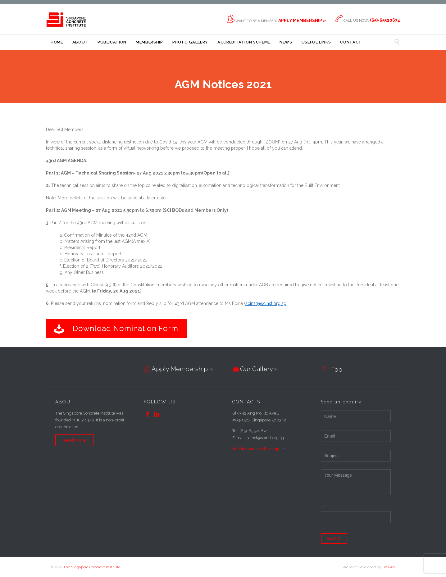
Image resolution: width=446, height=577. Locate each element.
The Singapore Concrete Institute (92, 567)
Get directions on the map (256, 448)
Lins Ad (388, 567)
